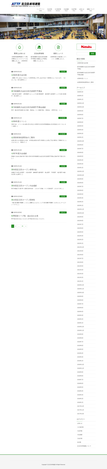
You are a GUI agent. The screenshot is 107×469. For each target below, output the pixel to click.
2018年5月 (80, 387)
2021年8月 (80, 254)
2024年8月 (80, 145)
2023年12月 (80, 171)
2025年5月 (80, 126)
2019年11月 (80, 330)
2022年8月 (80, 220)
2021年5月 (80, 266)
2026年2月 (80, 95)
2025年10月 (80, 107)
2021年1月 (80, 281)
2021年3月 (80, 273)
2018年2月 (80, 398)
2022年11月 (80, 209)
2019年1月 (80, 360)
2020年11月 (80, 288)
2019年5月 (80, 349)
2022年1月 (80, 243)
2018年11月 (80, 368)
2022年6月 (80, 228)
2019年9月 (80, 334)
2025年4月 (80, 129)
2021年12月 (80, 247)
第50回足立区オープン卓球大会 (24, 170)
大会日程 (63, 71)
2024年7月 (80, 148)
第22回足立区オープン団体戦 (23, 200)
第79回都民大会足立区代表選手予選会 (26, 91)
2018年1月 (80, 402)
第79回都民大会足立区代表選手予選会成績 (28, 107)
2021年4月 (80, 269)
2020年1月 (80, 323)
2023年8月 (80, 182)
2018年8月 (80, 376)
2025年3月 (80, 133)
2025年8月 (80, 114)
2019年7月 (80, 341)
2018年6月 (80, 383)
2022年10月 (80, 213)
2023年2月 (80, 201)
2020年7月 (80, 304)
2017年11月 (80, 410)
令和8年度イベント (19, 121)
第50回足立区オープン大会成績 (24, 186)
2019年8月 (80, 338)
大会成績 (63, 103)
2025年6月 (80, 122)
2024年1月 (80, 167)
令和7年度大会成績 (19, 153)
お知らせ (63, 212)
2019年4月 (80, 353)
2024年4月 (80, 160)
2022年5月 (80, 232)
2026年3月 (80, 92)
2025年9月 (80, 111)
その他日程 (62, 118)
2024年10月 (80, 141)
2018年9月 (80, 372)
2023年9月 (80, 179)
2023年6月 (80, 190)
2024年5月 (80, 156)
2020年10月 (80, 292)
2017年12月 (80, 406)
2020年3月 (80, 315)
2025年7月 (80, 118)
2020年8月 (80, 300)
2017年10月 (80, 413)
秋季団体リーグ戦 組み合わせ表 (24, 216)
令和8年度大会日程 (19, 75)
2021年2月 (80, 277)
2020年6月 (80, 307)
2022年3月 (80, 235)
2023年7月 (80, 186)
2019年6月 (80, 345)
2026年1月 (80, 99)
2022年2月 (80, 239)
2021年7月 (80, 258)
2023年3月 (80, 198)
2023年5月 (80, 194)
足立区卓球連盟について (84, 446)
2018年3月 (80, 395)
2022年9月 (80, 216)
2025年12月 (80, 103)
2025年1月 (80, 137)
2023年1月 (80, 205)
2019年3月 (80, 357)
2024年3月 (80, 164)
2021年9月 (80, 251)
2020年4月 (80, 311)
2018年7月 (80, 379)
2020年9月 (80, 296)
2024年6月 (80, 152)
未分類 (79, 442)
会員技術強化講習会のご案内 (23, 137)
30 (22, 226)
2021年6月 (80, 262)
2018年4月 (80, 391)
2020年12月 (80, 285)
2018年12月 (80, 364)
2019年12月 (80, 326)
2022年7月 (80, 224)
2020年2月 (80, 319)
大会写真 (63, 87)
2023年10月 (80, 175)
